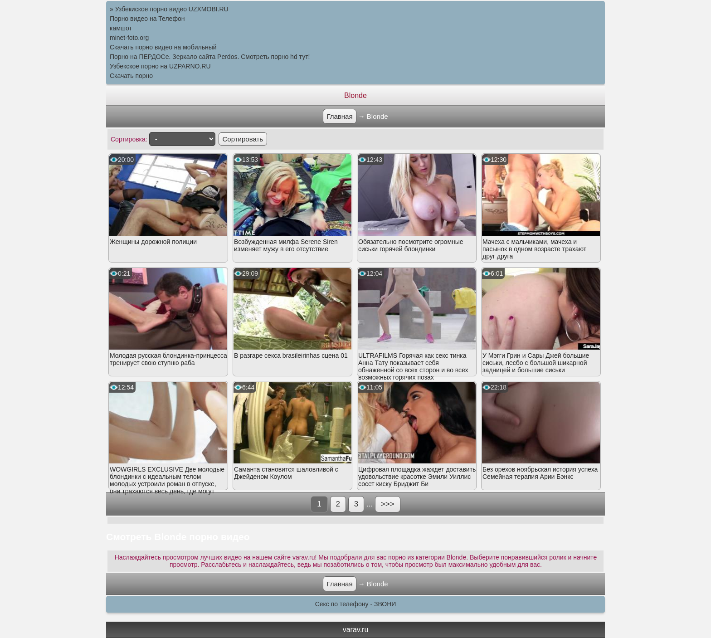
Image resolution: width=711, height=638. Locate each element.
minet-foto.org (129, 37)
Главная (339, 116)
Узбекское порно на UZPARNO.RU (160, 66)
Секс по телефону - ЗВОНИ (355, 604)
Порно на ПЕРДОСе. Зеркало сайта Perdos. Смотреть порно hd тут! (210, 56)
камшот (121, 28)
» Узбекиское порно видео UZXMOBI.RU (169, 9)
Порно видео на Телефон (147, 18)
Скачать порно (131, 75)
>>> (387, 504)
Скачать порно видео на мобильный (163, 47)
